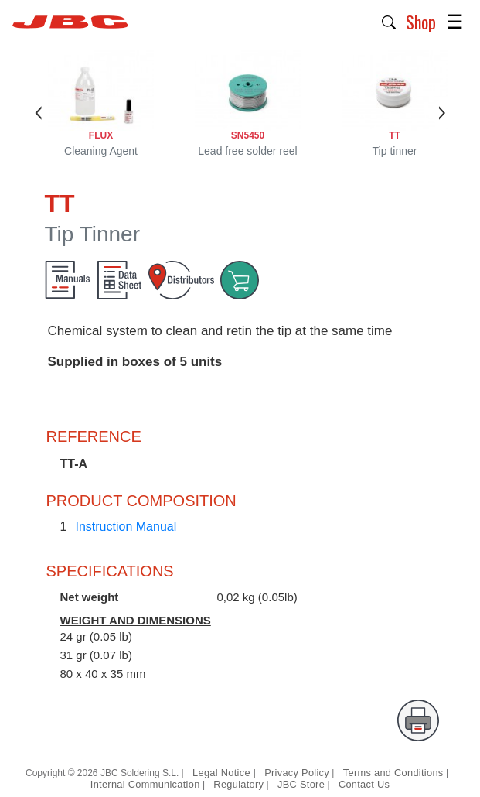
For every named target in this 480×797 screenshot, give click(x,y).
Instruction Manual (126, 526)
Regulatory (238, 784)
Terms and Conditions (393, 772)
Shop (421, 21)
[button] (389, 20)
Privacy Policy (296, 772)
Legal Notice (223, 772)
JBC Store (301, 784)
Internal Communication (145, 784)
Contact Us (364, 784)
